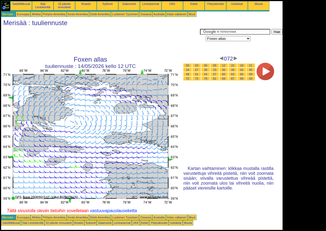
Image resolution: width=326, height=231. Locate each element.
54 (205, 74)
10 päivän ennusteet (64, 5)
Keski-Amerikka (78, 14)
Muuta (259, 3)
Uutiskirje (237, 3)
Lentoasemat (150, 3)
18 (241, 65)
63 (232, 74)
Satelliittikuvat (21, 3)
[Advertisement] (100, 41)
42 (241, 69)
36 (223, 69)
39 (232, 69)
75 (196, 78)
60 (223, 74)
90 (241, 78)
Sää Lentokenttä (43, 5)
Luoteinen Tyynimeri (125, 14)
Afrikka (36, 14)
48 (187, 74)
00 (187, 65)
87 (232, 78)
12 (223, 65)
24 (187, 69)
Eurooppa (23, 14)
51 (196, 74)
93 (250, 78)
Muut (192, 14)
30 (205, 69)
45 (250, 69)
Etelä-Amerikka (100, 14)
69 (250, 74)
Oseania (145, 14)
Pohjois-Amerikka (54, 14)
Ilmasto (85, 3)
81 (214, 78)
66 (241, 74)
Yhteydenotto (215, 3)
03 (196, 65)
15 (232, 65)
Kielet (194, 3)
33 (214, 69)
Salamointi (129, 3)
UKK (172, 3)
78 (205, 78)
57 (214, 74)
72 (187, 78)
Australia (159, 14)
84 (223, 78)
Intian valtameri (177, 14)
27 (196, 69)
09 (214, 65)
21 (250, 65)
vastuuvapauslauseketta (113, 210)
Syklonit (107, 3)
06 (205, 65)
